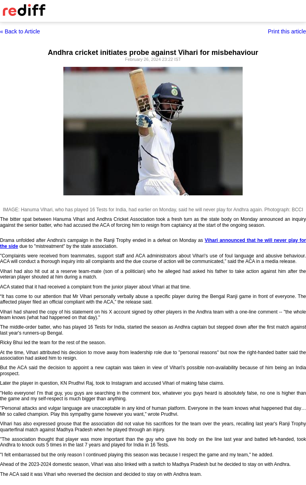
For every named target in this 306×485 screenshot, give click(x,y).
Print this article (287, 31)
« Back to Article (20, 31)
